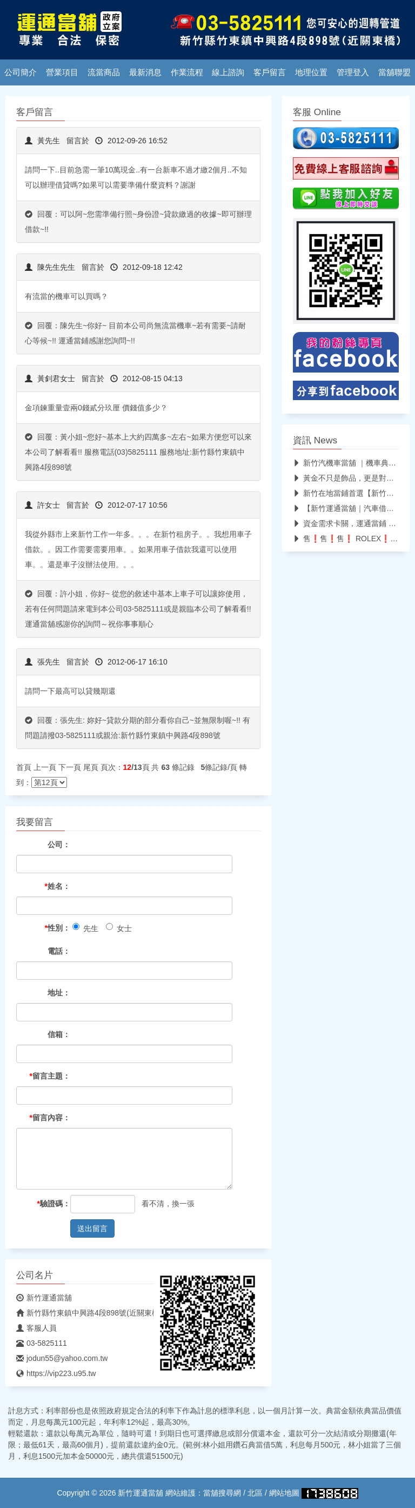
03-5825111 (41, 1343)
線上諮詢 (228, 72)
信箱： (59, 1034)
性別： (57, 928)
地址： (59, 992)
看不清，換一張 (168, 1203)
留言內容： (50, 1117)
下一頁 (69, 767)
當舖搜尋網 (222, 1493)
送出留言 (92, 1228)
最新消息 (145, 72)
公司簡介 (20, 72)
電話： (59, 951)
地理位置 (311, 72)
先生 (85, 928)
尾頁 (90, 767)
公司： (59, 844)
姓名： (57, 886)
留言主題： (50, 1076)
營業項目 (62, 72)
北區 (255, 1493)
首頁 (23, 767)
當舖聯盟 (394, 72)
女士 (119, 928)
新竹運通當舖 (44, 1297)
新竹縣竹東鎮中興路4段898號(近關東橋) (89, 1312)
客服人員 (36, 1328)
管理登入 (353, 72)
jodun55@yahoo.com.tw (62, 1358)
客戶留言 (269, 72)
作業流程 (187, 72)
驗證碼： (53, 1203)
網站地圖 (284, 1493)
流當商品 (104, 72)
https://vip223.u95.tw (56, 1373)
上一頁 (45, 767)
